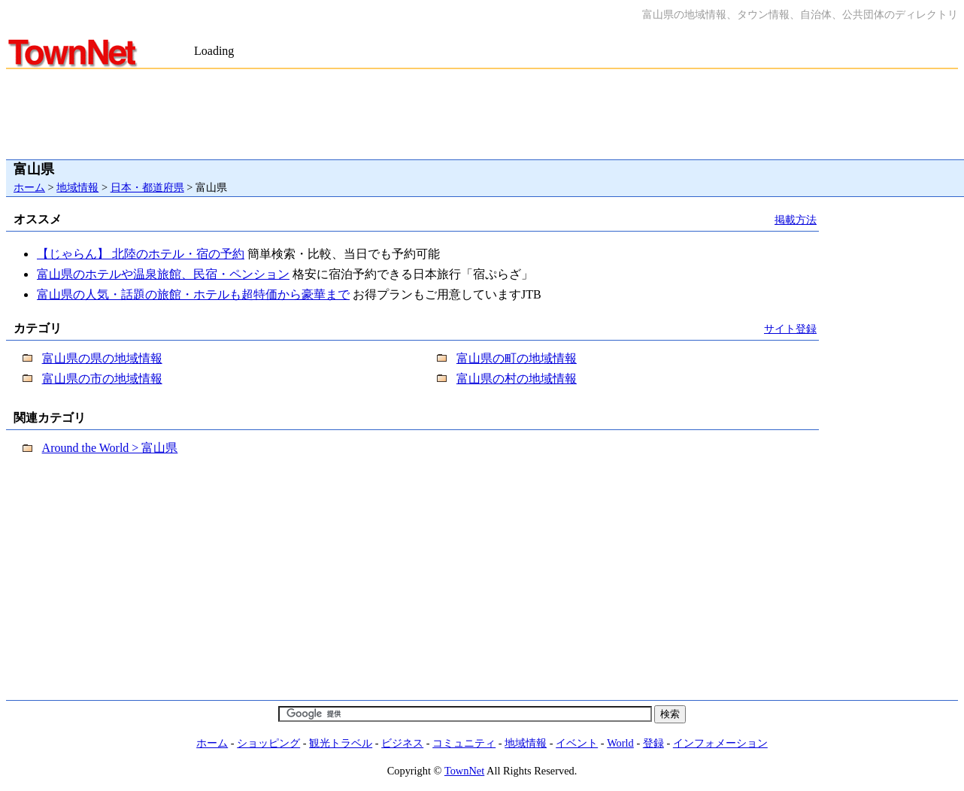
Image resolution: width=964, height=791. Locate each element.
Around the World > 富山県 (110, 447)
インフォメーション (720, 743)
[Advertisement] (370, 36)
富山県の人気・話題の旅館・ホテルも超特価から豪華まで (193, 294)
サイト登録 (790, 329)
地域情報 (77, 187)
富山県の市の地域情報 (102, 378)
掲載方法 (796, 220)
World (620, 743)
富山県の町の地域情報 (516, 358)
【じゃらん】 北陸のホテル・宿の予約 (140, 253)
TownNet (464, 771)
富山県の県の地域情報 (102, 358)
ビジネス (402, 743)
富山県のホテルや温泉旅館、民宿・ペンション (163, 274)
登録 (653, 743)
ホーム (29, 187)
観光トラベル (340, 743)
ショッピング (268, 743)
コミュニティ (464, 743)
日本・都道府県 (147, 187)
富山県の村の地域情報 (516, 378)
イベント (577, 743)
